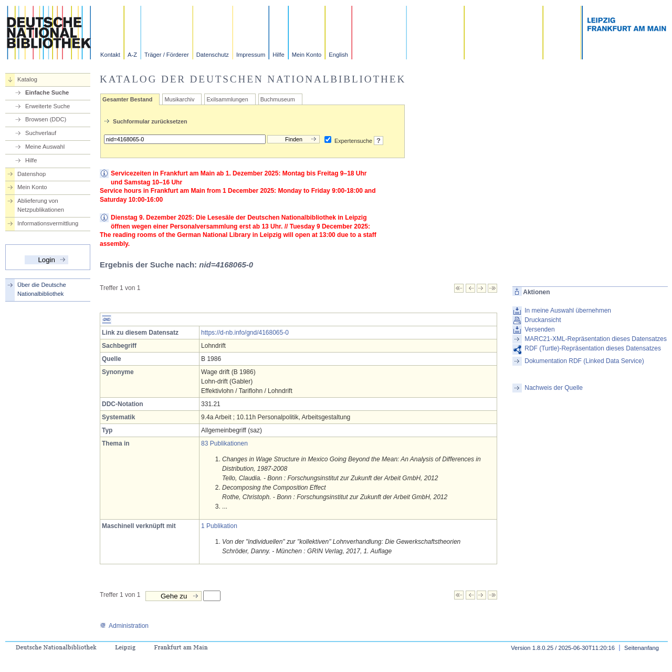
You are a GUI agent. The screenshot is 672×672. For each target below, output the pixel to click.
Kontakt (110, 54)
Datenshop (31, 174)
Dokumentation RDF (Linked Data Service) (584, 361)
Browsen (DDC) (45, 119)
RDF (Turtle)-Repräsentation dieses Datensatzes (592, 348)
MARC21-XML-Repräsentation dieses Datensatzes (595, 339)
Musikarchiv (179, 99)
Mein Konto (307, 54)
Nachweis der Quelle (553, 387)
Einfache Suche (47, 92)
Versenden (539, 329)
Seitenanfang (641, 648)
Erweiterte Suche (47, 106)
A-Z (132, 54)
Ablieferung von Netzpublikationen (40, 205)
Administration (124, 625)
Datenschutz (212, 54)
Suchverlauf (40, 133)
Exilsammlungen (227, 99)
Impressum (250, 54)
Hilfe (278, 54)
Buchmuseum (277, 99)
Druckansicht (542, 320)
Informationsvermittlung (47, 223)
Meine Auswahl (45, 146)
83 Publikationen (224, 443)
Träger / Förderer (166, 54)
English (338, 54)
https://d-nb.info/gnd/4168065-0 (245, 332)
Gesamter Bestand (127, 99)
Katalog (27, 79)
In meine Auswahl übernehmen (567, 310)
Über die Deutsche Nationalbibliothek (41, 289)
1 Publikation (219, 526)
